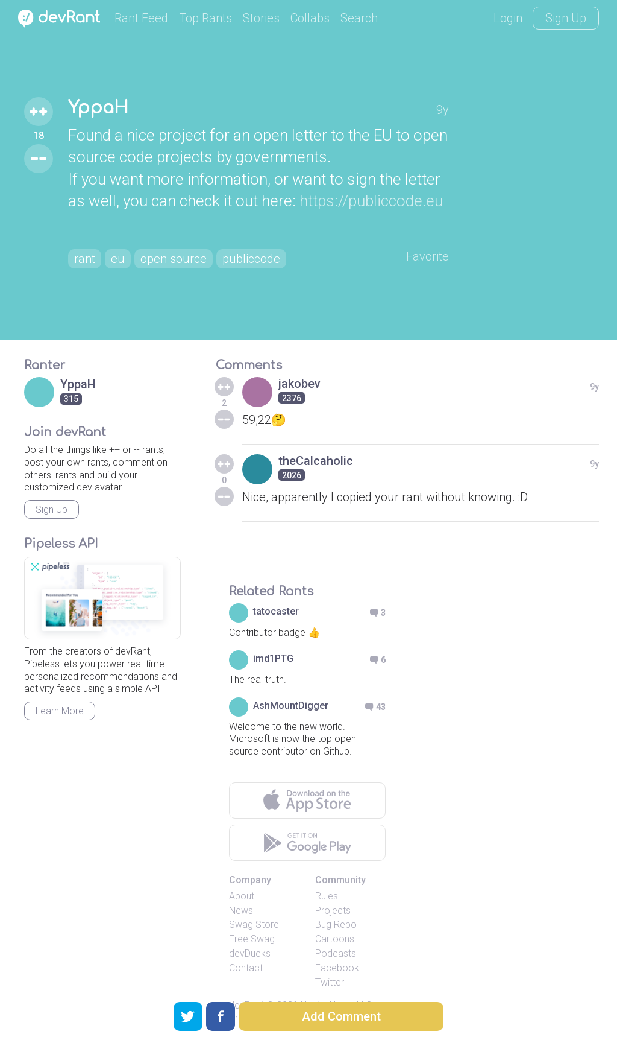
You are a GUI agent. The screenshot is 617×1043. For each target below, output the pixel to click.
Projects (333, 910)
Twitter (329, 982)
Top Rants (205, 18)
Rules (326, 896)
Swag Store (254, 924)
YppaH (98, 108)
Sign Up (565, 18)
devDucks (250, 953)
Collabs (310, 18)
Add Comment (341, 1016)
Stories (261, 18)
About (241, 896)
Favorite (427, 256)
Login (507, 18)
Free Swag (252, 939)
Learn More (60, 711)
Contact (246, 968)
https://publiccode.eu (371, 201)
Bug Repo (336, 924)
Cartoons (334, 939)
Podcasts (335, 953)
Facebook (337, 968)
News (241, 910)
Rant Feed (141, 18)
